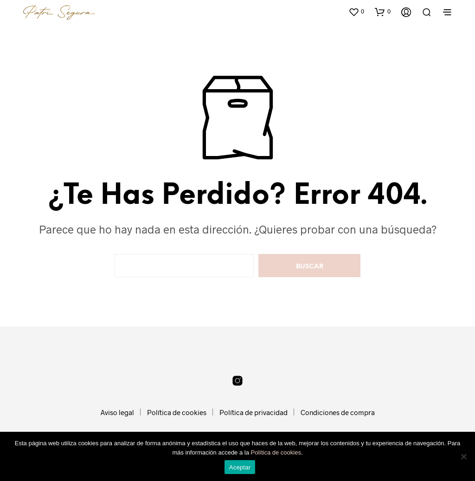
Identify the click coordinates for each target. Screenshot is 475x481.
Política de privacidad (253, 412)
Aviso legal (117, 412)
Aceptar (240, 467)
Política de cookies (176, 412)
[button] (356, 11)
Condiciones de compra (338, 412)
